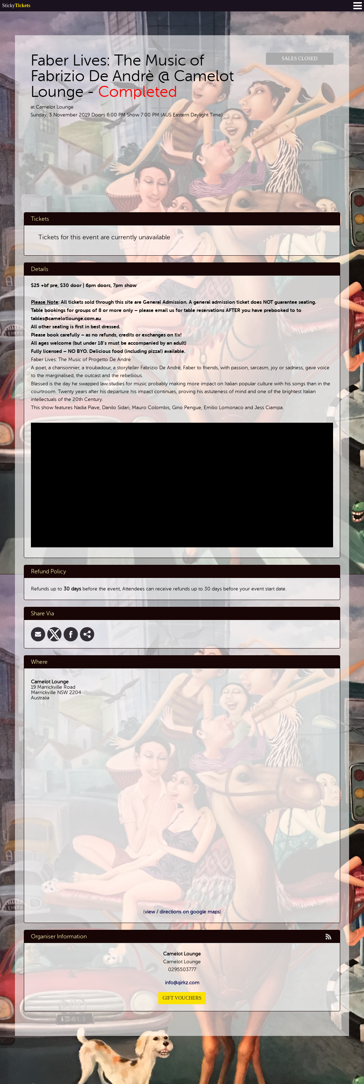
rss (328, 936)
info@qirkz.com (182, 982)
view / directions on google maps (182, 911)
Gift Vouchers (182, 998)
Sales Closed (299, 58)
